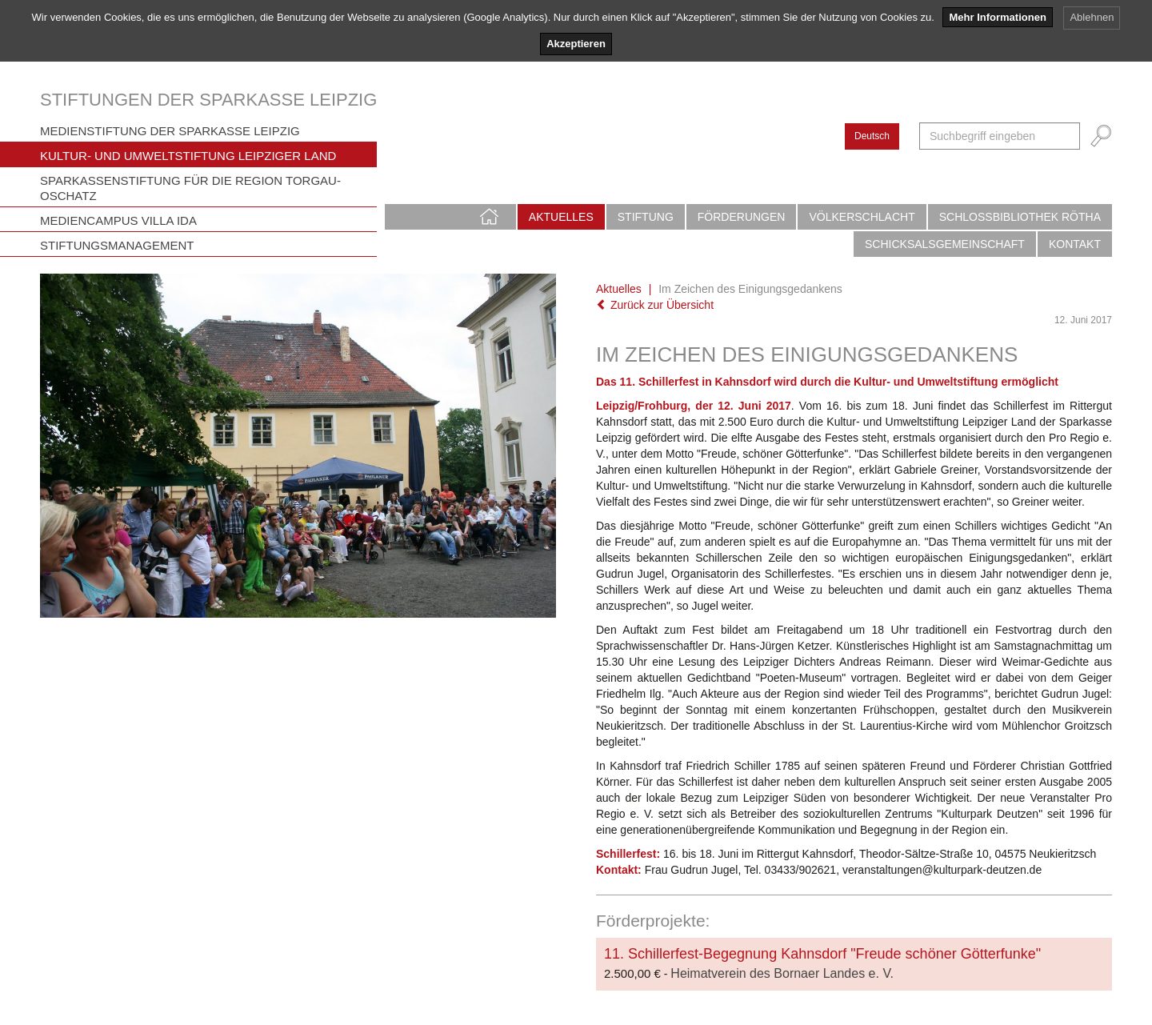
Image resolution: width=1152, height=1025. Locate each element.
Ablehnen (1092, 17)
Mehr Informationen (997, 17)
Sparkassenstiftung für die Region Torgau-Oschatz (190, 188)
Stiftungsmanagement (117, 245)
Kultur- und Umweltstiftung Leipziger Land (188, 155)
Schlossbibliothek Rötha (1020, 216)
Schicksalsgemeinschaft (945, 244)
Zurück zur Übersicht (655, 304)
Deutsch (872, 136)
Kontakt (1075, 244)
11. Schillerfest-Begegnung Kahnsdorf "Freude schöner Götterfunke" (822, 954)
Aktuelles (561, 216)
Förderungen (742, 216)
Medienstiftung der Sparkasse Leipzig (170, 131)
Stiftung (646, 216)
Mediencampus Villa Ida (118, 220)
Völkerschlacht (861, 216)
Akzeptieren (576, 44)
